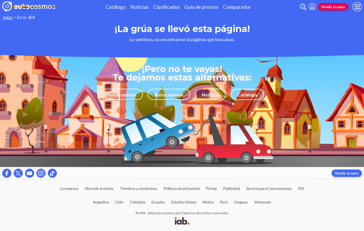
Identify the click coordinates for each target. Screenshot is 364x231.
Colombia (137, 202)
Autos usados (121, 94)
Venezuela (262, 202)
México (208, 202)
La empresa (69, 188)
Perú (224, 202)
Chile (119, 202)
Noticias (139, 7)
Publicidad (231, 188)
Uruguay (241, 202)
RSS (301, 188)
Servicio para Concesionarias (269, 188)
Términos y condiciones (138, 188)
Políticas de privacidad (182, 188)
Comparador (237, 7)
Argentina (101, 202)
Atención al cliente (99, 188)
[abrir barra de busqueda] (303, 7)
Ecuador (158, 202)
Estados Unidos (183, 202)
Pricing (211, 188)
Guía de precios (201, 7)
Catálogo (116, 7)
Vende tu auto (333, 7)
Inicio (8, 17)
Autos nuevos (168, 94)
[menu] (357, 7)
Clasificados (166, 7)
